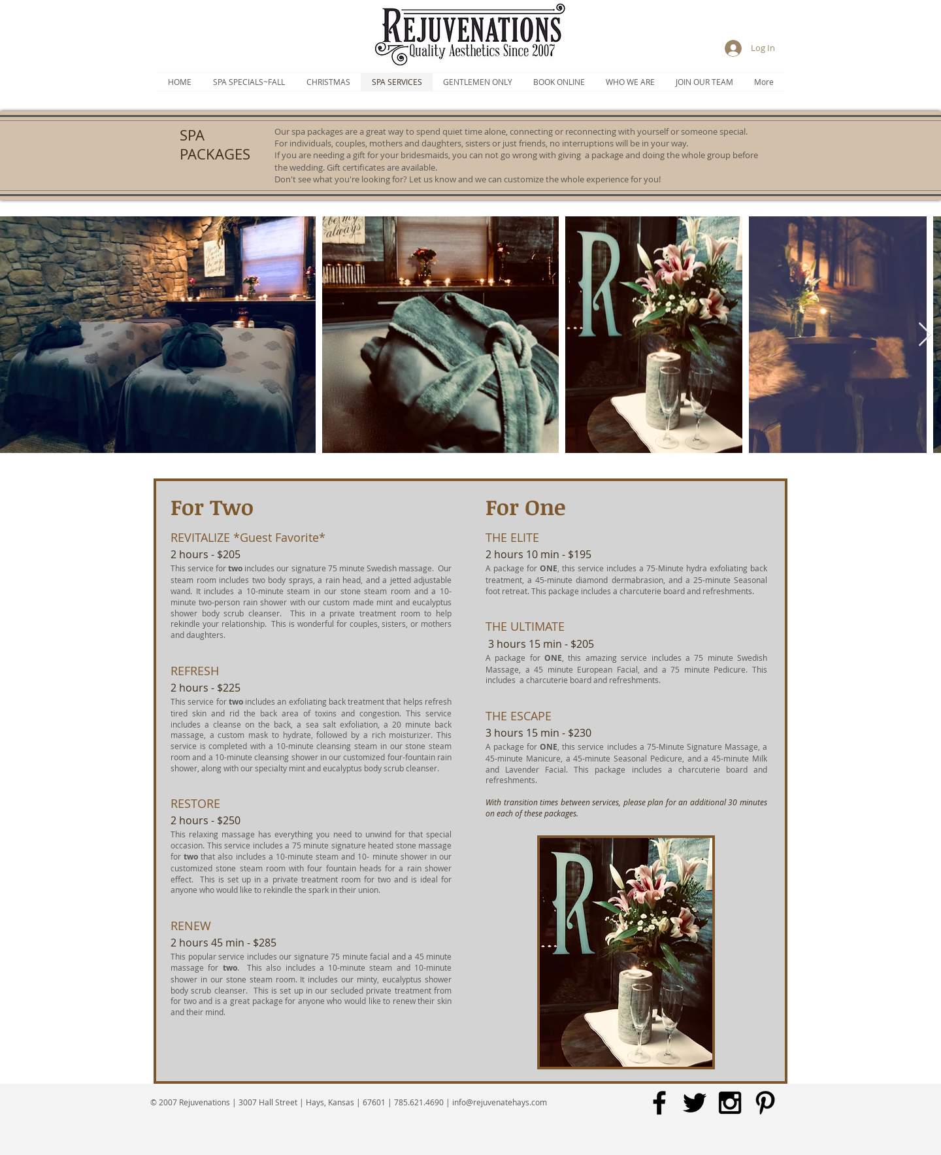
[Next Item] (925, 335)
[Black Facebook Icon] (659, 1102)
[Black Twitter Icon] (694, 1102)
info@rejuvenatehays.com (499, 1102)
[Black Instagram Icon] (730, 1102)
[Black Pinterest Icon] (765, 1102)
